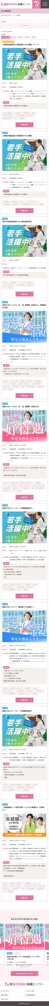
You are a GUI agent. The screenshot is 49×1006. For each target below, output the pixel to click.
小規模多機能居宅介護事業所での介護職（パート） (21, 44)
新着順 (13, 37)
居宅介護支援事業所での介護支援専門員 (17, 221)
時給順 (20, 37)
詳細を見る (24, 125)
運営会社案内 (4, 995)
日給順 (33, 37)
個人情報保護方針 (30, 995)
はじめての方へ (5, 991)
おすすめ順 (5, 37)
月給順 (27, 37)
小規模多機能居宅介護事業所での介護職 (17, 136)
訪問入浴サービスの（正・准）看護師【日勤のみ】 (21, 406)
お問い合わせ (4, 999)
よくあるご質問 (29, 991)
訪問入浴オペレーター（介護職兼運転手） (17, 508)
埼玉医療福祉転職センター (7, 15)
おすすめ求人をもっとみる (24, 974)
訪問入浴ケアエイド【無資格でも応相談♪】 (18, 607)
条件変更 (24, 25)
